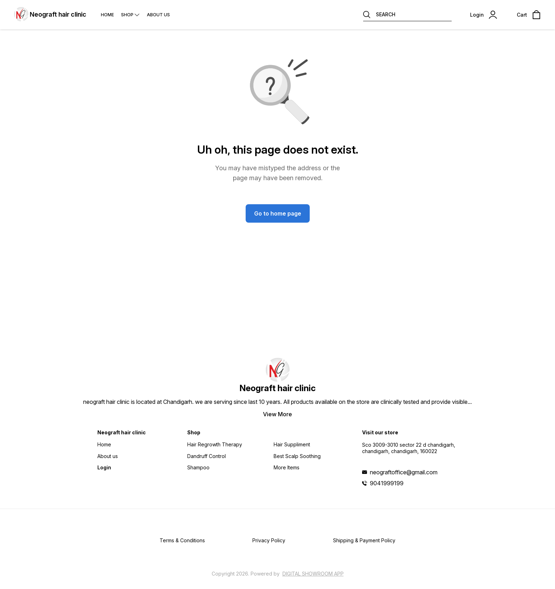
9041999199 (387, 483)
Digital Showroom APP (313, 574)
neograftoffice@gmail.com (403, 472)
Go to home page (277, 213)
